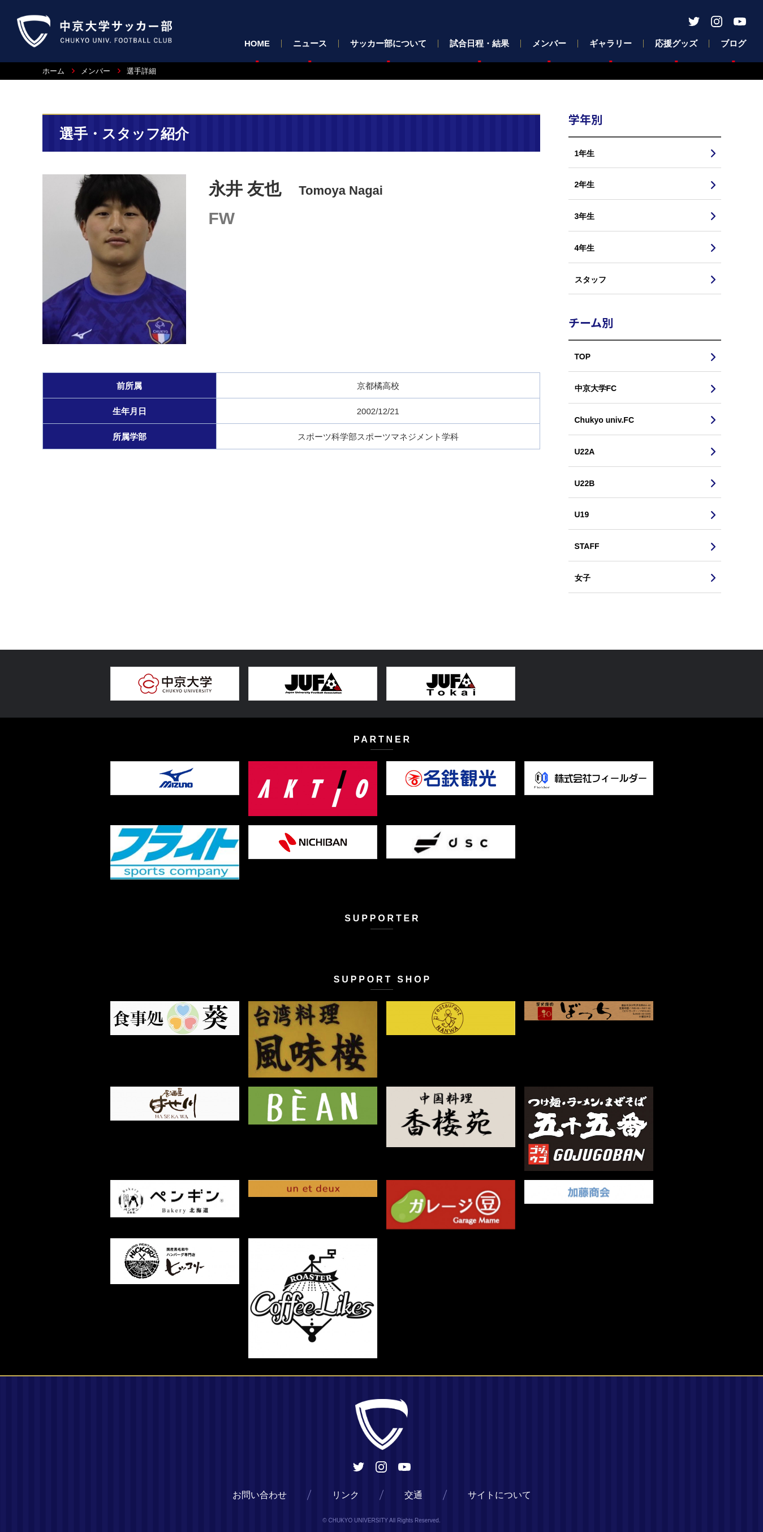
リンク (345, 1495)
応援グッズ (676, 43)
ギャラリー (610, 43)
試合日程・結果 (479, 43)
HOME (257, 43)
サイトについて (499, 1495)
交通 (413, 1495)
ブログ (733, 43)
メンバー (549, 43)
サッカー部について (388, 43)
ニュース (310, 43)
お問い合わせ (259, 1495)
